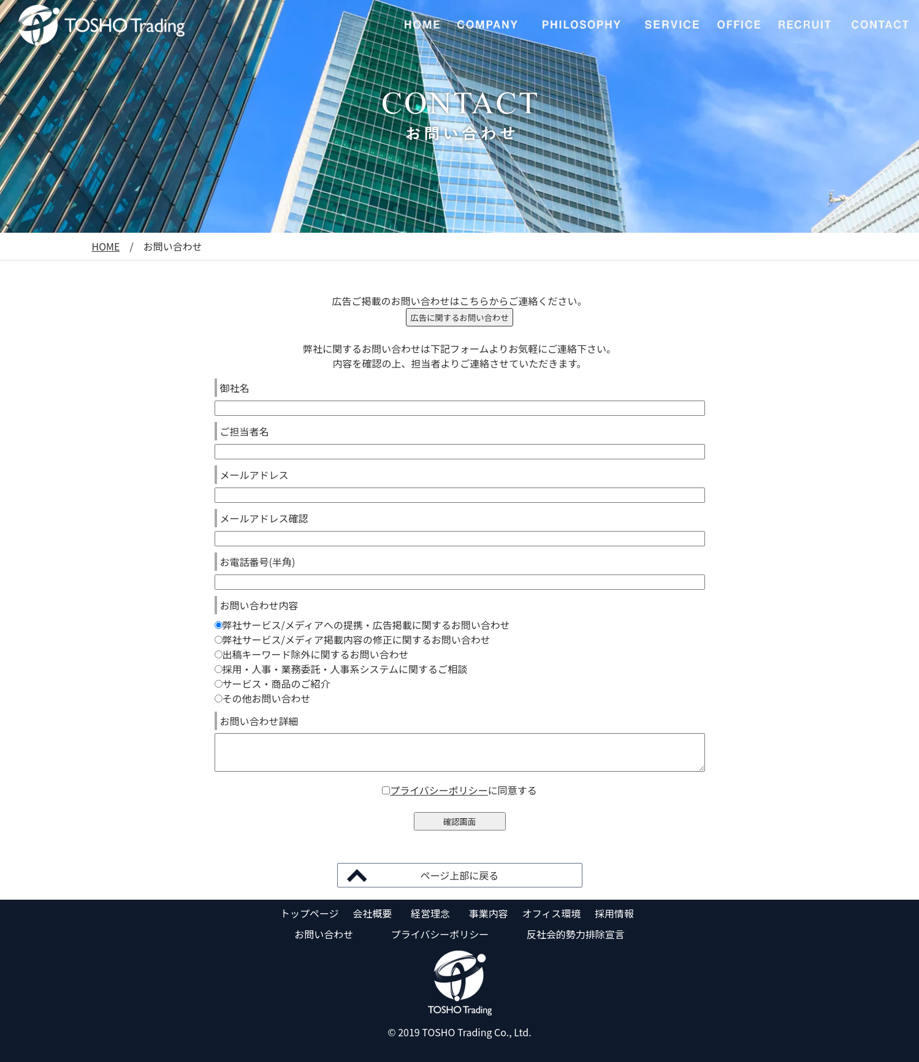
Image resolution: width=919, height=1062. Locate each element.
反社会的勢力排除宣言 (576, 934)
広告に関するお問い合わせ (459, 317)
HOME (106, 246)
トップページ (309, 913)
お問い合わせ (323, 934)
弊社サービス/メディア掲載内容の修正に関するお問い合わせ (352, 639)
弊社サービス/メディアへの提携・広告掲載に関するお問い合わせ (362, 624)
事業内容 (488, 913)
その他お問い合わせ (263, 698)
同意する (517, 790)
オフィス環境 (551, 913)
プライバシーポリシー (439, 790)
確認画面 (459, 821)
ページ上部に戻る (460, 875)
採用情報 (614, 913)
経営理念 (430, 913)
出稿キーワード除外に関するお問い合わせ (312, 654)
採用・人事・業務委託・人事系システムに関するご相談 (341, 668)
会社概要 (372, 913)
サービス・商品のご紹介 (272, 683)
